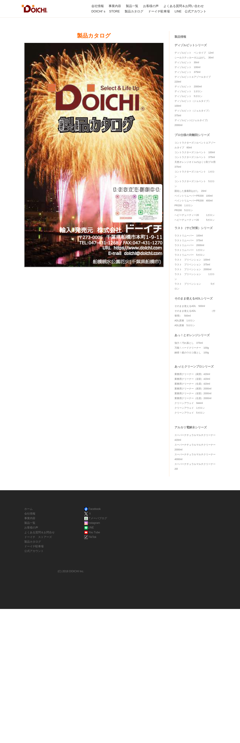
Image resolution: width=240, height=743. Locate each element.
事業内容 (115, 6)
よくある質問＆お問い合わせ (183, 6)
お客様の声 (151, 6)
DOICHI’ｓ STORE (105, 11)
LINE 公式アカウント (190, 11)
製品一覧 (132, 6)
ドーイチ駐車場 (159, 11)
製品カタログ (134, 11)
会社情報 (97, 6)
